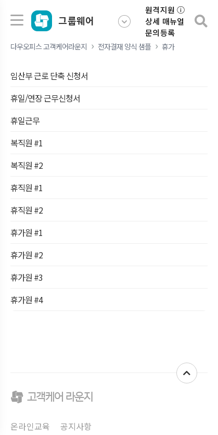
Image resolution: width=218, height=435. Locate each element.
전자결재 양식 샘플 (124, 46)
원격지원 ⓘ (165, 9)
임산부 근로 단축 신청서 (49, 75)
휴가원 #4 (26, 299)
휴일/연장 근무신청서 (45, 98)
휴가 (168, 46)
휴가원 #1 (26, 232)
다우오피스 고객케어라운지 (48, 46)
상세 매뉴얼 (165, 21)
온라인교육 (30, 426)
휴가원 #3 (26, 277)
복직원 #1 (26, 142)
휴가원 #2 (26, 254)
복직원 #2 (26, 165)
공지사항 (76, 426)
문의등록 (160, 32)
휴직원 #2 (26, 210)
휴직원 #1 (26, 187)
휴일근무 (25, 120)
